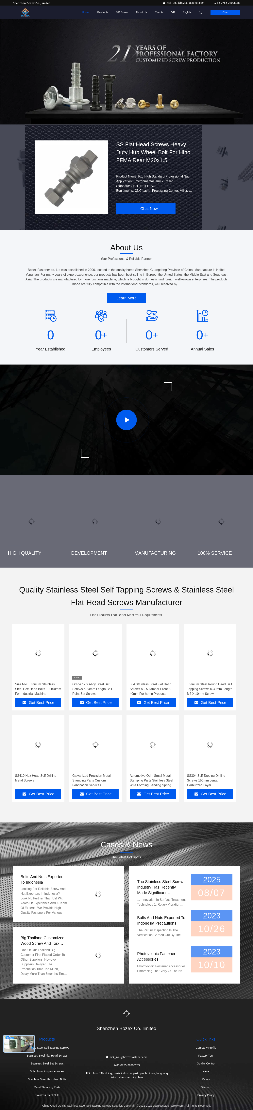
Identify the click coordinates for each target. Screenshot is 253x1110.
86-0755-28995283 (226, 2)
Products (102, 12)
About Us (141, 12)
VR (173, 12)
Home (85, 12)
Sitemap (206, 1087)
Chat (225, 12)
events (159, 12)
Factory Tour (206, 1055)
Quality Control (206, 1063)
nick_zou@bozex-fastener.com (183, 2)
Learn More (126, 298)
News (205, 1071)
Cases (206, 1079)
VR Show (121, 12)
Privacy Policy (205, 1095)
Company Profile (206, 1047)
